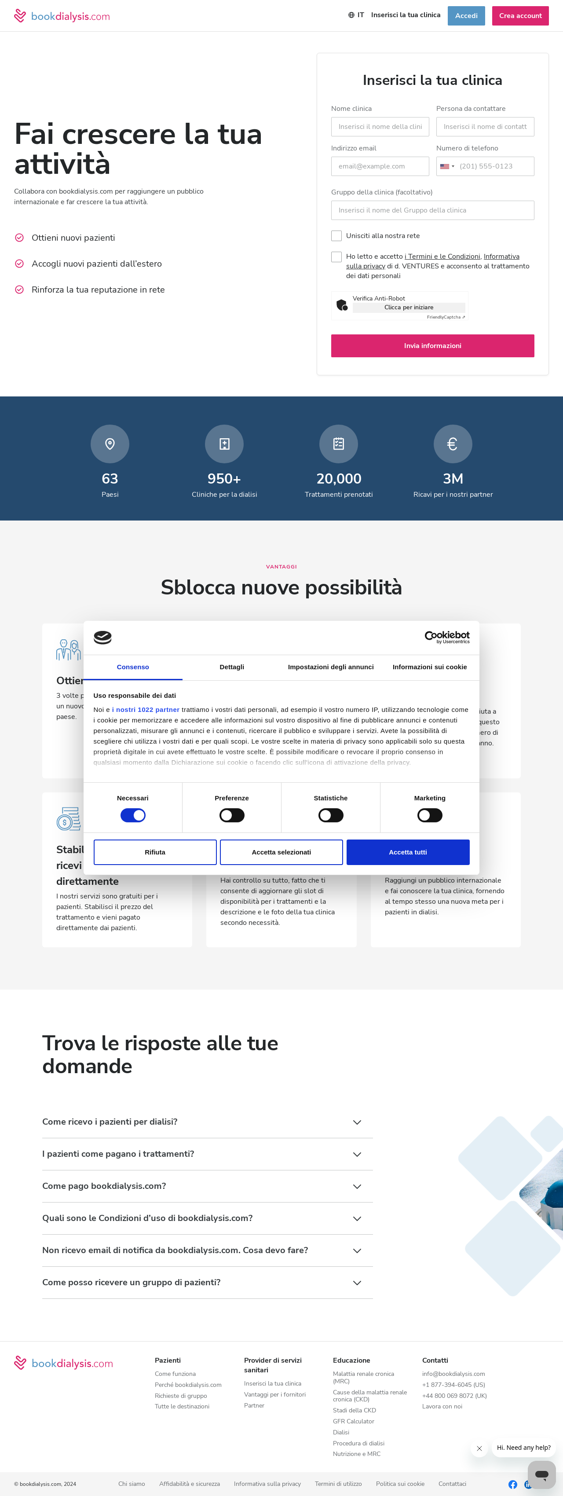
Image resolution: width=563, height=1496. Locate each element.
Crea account (520, 16)
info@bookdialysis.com (453, 1374)
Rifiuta (155, 852)
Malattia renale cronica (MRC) (363, 1378)
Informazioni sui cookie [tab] (430, 667)
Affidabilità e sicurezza (189, 1484)
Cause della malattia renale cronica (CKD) (370, 1396)
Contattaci (452, 1484)
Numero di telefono (467, 148)
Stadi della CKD (354, 1411)
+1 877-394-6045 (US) (453, 1385)
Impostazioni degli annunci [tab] (331, 667)
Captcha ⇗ (446, 317)
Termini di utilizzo (338, 1484)
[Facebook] (512, 1484)
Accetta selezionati (281, 852)
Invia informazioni (432, 346)
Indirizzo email (354, 148)
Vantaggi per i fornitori (275, 1395)
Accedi (466, 16)
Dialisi (341, 1433)
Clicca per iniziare (409, 307)
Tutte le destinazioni (182, 1407)
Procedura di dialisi (358, 1444)
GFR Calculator (353, 1422)
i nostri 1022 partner (146, 709)
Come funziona (175, 1374)
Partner (254, 1406)
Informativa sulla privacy (267, 1484)
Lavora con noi (442, 1407)
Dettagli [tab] (232, 667)
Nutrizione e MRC (356, 1454)
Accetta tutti (408, 852)
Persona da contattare (471, 109)
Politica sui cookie (400, 1484)
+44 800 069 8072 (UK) (454, 1396)
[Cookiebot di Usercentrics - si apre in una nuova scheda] (431, 637)
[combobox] (447, 166)
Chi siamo (131, 1484)
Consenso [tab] (133, 667)
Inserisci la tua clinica (272, 1384)
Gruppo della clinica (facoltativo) (382, 192)
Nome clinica (351, 109)
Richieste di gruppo (181, 1396)
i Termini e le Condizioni (442, 256)
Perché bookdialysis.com (188, 1385)
